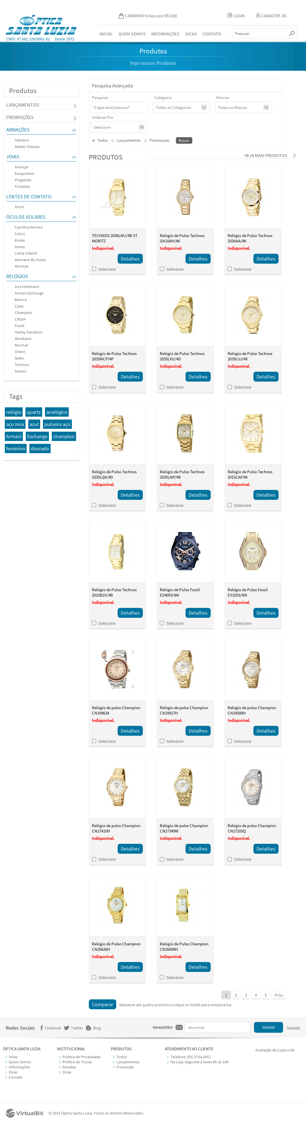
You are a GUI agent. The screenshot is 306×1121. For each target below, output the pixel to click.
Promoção (125, 1067)
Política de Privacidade (81, 1056)
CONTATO (211, 33)
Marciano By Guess (30, 259)
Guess (20, 246)
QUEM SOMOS (132, 33)
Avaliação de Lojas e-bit (275, 1050)
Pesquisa (100, 97)
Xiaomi (20, 371)
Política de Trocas (77, 1061)
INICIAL (106, 33)
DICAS (191, 33)
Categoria (163, 97)
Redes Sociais (20, 1028)
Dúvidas (69, 1067)
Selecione (104, 269)
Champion (23, 312)
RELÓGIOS (17, 276)
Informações (19, 1067)
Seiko (19, 358)
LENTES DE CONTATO (28, 196)
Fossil (19, 325)
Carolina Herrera (28, 227)
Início (13, 1056)
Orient (20, 351)
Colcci (20, 233)
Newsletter (163, 1027)
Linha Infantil (26, 253)
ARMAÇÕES (18, 129)
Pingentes (23, 179)
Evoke (20, 240)
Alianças (22, 166)
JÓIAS (12, 156)
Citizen (20, 319)
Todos (100, 140)
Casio (19, 306)
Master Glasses (27, 146)
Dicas (13, 1072)
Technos (22, 364)
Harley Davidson (28, 332)
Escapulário (24, 173)
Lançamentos (126, 140)
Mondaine (23, 338)
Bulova (21, 299)
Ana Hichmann (27, 286)
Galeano (22, 140)
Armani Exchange (29, 293)
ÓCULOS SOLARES (26, 217)
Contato (16, 1077)
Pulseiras (22, 186)
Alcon (19, 206)
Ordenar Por (102, 117)
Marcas (222, 97)
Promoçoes (156, 140)
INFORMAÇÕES (165, 33)
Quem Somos (20, 1061)
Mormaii (21, 266)
